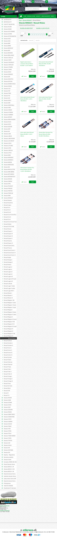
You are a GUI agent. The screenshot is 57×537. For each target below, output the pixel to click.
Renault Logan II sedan (9, 288)
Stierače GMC (7, 103)
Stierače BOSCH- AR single (9, 472)
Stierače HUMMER (8, 115)
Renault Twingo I (8, 376)
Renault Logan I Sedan (9, 286)
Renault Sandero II (8, 345)
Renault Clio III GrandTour (10, 214)
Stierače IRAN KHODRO (9, 119)
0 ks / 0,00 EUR (52, 2)
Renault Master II (8, 295)
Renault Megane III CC (9, 324)
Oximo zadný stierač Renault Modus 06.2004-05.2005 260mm (45, 99)
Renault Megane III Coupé (10, 326)
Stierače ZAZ (7, 452)
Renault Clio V (7, 219)
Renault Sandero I (8, 343)
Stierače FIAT (7, 91)
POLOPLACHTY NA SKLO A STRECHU (10, 488)
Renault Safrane (8, 341)
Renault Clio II (7, 210)
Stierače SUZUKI (8, 424)
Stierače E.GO (7, 88)
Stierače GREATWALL (9, 105)
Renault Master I (8, 293)
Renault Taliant (7, 360)
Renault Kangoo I (8, 260)
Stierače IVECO (7, 124)
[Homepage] (21, 16)
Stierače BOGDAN (8, 53)
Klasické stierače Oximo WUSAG (10, 481)
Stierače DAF (7, 77)
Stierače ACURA (8, 27)
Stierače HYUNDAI (8, 112)
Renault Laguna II (8, 272)
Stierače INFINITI (8, 117)
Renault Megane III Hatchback (8, 331)
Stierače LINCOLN (8, 150)
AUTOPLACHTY (7, 19)
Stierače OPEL (7, 184)
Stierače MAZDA (8, 162)
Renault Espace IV (8, 236)
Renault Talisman (8, 362)
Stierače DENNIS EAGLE (10, 84)
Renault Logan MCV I (9, 291)
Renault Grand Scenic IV (10, 255)
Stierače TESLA (7, 433)
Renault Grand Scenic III (10, 253)
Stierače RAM (7, 195)
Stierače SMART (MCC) (9, 414)
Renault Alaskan (8, 200)
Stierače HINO (7, 107)
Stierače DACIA (7, 72)
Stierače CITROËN (8, 67)
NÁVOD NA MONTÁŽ (45, 16)
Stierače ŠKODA (8, 412)
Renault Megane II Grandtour (8, 317)
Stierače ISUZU (7, 122)
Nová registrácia (39, 2)
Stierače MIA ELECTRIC (9, 169)
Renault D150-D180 (9, 226)
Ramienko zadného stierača (8, 457)
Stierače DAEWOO (8, 74)
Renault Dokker (7, 224)
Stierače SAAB (7, 400)
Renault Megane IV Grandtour (8, 336)
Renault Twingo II (8, 379)
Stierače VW (7, 448)
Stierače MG (7, 167)
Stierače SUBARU (8, 421)
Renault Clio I (7, 207)
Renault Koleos (7, 264)
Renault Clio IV (7, 217)
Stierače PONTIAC (8, 191)
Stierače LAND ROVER (9, 138)
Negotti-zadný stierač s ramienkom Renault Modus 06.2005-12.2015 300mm (26, 63)
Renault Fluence (8, 248)
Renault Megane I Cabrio (10, 302)
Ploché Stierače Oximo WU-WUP (9, 464)
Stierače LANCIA (8, 136)
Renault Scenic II (8, 350)
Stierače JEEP (7, 129)
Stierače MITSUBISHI (9, 174)
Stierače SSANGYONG (9, 417)
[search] (49, 9)
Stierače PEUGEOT (8, 186)
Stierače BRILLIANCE (9, 55)
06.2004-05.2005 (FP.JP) (26, 28)
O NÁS (25, 16)
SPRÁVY (52, 16)
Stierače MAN (7, 155)
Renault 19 (6, 395)
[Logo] (10, 9)
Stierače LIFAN (7, 148)
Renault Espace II (8, 231)
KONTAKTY (38, 16)
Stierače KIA (7, 131)
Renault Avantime (8, 203)
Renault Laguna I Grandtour (8, 269)
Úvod (20, 20)
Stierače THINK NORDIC (10, 436)
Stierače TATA (7, 429)
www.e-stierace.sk (4, 506)
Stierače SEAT (7, 407)
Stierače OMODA (8, 181)
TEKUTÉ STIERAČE (8, 486)
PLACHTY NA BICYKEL (9, 24)
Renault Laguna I (8, 267)
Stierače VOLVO (8, 445)
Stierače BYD (7, 50)
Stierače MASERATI (8, 157)
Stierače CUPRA (8, 69)
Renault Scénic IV (8, 355)
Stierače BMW (7, 46)
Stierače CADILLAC (8, 57)
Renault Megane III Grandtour (8, 329)
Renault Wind (7, 388)
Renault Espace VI (8, 243)
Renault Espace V (8, 238)
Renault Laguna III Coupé (10, 279)
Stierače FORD (7, 93)
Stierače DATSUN (8, 81)
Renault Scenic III (8, 352)
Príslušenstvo (7, 483)
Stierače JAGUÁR (8, 126)
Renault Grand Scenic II (9, 250)
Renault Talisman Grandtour (8, 365)
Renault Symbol (8, 357)
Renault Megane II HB (9, 321)
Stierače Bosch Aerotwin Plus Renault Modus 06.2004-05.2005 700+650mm (45, 134)
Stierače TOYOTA (8, 440)
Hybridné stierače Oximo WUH (10, 476)
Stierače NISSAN (8, 179)
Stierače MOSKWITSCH (9, 176)
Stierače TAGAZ (7, 426)
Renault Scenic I (8, 348)
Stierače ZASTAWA (8, 450)
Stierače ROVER (8, 398)
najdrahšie (37, 40)
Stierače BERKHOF (8, 48)
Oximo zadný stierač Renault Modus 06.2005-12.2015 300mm (27, 134)
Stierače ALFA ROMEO (9, 31)
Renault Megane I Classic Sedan (10, 305)
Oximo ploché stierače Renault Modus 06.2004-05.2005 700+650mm (46, 63)
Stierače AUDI (7, 38)
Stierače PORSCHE (8, 193)
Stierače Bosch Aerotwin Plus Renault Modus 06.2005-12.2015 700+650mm (27, 169)
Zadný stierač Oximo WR (10, 478)
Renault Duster (7, 229)
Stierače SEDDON (8, 409)
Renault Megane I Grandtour (8, 310)
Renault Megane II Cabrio (10, 314)
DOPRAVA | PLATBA (31, 16)
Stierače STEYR (7, 419)
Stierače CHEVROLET (9, 62)
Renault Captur (7, 205)
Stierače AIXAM (7, 29)
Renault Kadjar (7, 257)
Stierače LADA (7, 134)
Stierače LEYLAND (8, 145)
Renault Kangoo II (8, 262)
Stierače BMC (7, 43)
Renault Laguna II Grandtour (8, 274)
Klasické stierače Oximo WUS (10, 474)
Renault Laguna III (8, 276)
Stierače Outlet (7, 459)
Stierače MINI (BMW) (9, 172)
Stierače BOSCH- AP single (9, 467)
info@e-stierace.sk (5, 510)
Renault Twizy (7, 383)
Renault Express (8, 241)
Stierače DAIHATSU (8, 79)
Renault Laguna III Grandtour (8, 281)
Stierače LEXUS (7, 143)
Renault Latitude (8, 283)
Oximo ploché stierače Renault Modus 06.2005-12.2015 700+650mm (27, 99)
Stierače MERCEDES (9, 165)
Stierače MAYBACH (8, 160)
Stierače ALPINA (8, 34)
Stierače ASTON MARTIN (10, 36)
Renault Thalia (7, 367)
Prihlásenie (28, 2)
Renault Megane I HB (9, 300)
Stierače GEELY (7, 100)
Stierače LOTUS (7, 153)
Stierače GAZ (7, 98)
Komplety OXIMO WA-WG (10, 462)
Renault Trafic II (8, 371)
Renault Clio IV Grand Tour (10, 222)
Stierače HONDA (8, 110)
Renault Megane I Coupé (10, 307)
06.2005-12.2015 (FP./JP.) (42, 28)
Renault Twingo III (8, 381)
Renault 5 (6, 393)
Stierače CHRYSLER (8, 65)
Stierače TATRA (7, 431)
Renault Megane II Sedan (10, 312)
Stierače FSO (7, 96)
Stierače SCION (7, 405)
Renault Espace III (8, 233)
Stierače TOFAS (7, 438)
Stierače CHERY (8, 60)
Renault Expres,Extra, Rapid (9, 246)
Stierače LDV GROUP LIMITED (9, 141)
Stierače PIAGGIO (8, 188)
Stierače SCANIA (8, 402)
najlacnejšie (31, 40)
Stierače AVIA (7, 41)
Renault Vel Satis (8, 386)
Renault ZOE (7, 390)
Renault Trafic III (8, 374)
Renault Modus (12, 338)
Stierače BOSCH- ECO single (9, 469)
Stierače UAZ (7, 443)
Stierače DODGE (8, 86)
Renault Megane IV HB (9, 333)
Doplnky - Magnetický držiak (9, 455)
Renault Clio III (7, 212)
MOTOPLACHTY (8, 22)
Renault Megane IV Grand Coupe (10, 319)
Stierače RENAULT (8, 198)
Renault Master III (8, 298)
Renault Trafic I (7, 369)
